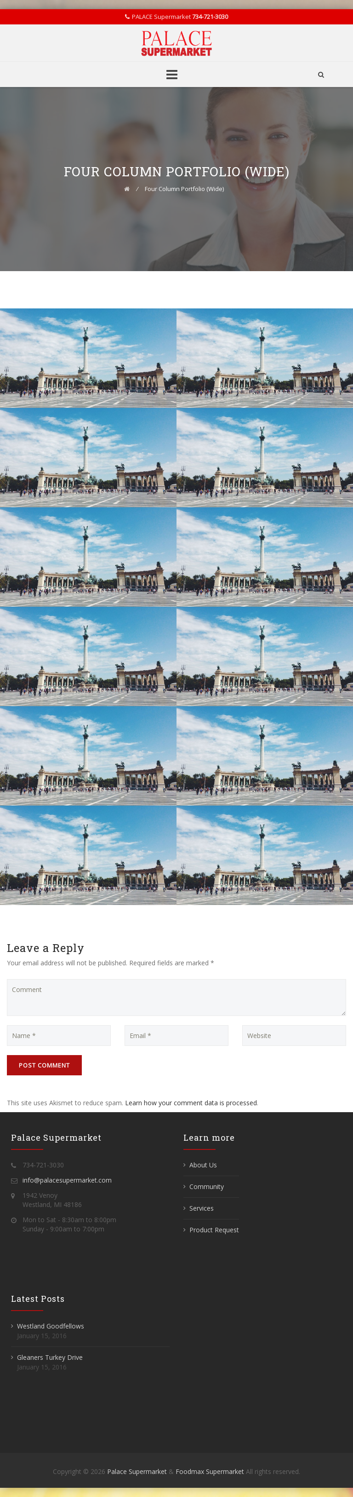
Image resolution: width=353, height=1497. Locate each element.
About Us (203, 1164)
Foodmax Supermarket (210, 1471)
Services (201, 1208)
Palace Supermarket (138, 1471)
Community (206, 1186)
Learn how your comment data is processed (191, 1102)
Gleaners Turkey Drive (50, 1357)
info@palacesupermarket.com (67, 1180)
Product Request (214, 1229)
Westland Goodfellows (50, 1326)
